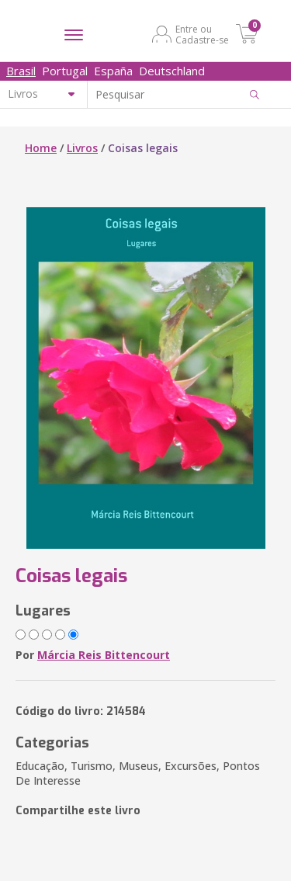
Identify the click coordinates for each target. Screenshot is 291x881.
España (113, 70)
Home (41, 147)
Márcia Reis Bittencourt (103, 654)
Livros (82, 147)
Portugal (65, 70)
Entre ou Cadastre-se (202, 34)
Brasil (21, 70)
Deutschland (172, 70)
